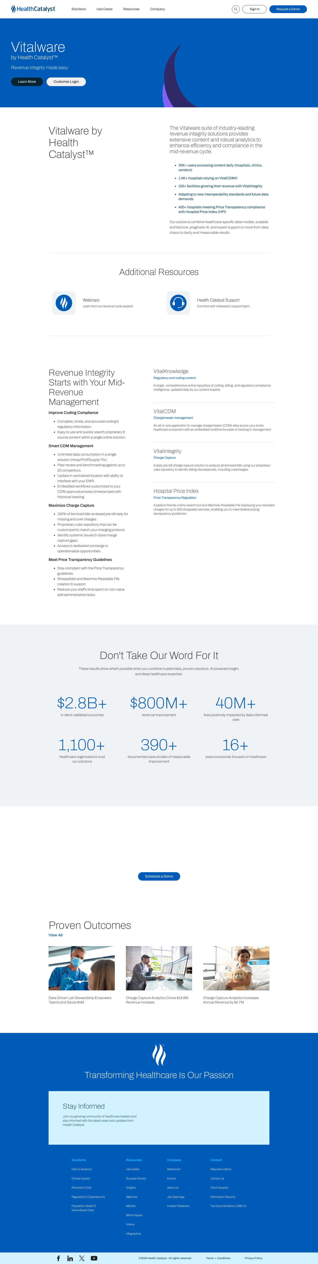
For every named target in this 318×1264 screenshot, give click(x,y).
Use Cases (105, 9)
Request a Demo (288, 9)
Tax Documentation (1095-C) (228, 1206)
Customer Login (66, 81)
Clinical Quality (81, 1178)
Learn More (27, 81)
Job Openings (175, 1196)
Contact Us (217, 1178)
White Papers (134, 1215)
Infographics (133, 1233)
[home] (38, 9)
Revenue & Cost (81, 1187)
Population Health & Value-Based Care (84, 1208)
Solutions (79, 9)
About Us (172, 1187)
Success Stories (136, 1178)
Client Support (219, 1187)
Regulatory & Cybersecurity (88, 1196)
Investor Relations (178, 1206)
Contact (216, 1160)
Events (171, 1178)
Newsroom (173, 1169)
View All (55, 935)
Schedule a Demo (159, 876)
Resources (131, 9)
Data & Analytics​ (82, 1169)
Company (157, 9)
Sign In (254, 9)
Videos (130, 1224)
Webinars (131, 1196)
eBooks (130, 1206)
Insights (131, 1187)
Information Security (222, 1196)
